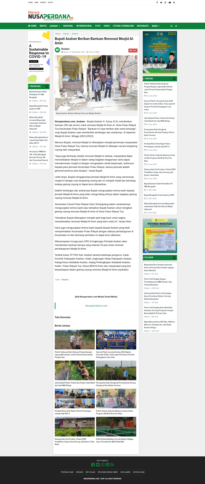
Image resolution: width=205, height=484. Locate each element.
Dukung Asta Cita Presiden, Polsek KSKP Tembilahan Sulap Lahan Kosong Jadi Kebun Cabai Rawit (74, 441)
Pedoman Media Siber (108, 472)
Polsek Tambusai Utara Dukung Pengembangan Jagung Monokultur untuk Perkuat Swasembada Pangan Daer (74, 354)
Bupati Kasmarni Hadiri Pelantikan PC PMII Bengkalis (38, 94)
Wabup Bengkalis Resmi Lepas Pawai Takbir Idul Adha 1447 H (38, 140)
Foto (97, 26)
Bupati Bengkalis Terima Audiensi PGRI (159, 195)
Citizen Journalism (123, 26)
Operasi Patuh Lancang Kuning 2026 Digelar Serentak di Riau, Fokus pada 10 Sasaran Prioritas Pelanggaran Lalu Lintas (115, 354)
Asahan (75, 34)
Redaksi (79, 472)
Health (50, 2)
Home (32, 26)
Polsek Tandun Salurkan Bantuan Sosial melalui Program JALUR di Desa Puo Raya (159, 158)
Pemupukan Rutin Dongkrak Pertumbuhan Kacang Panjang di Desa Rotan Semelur (159, 132)
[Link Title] (93, 465)
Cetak (133, 50)
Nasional (68, 26)
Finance (43, 2)
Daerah (66, 34)
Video (107, 26)
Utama (30, 2)
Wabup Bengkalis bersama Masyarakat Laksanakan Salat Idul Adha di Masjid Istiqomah (37, 123)
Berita (43, 26)
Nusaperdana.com (96, 305)
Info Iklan (90, 472)
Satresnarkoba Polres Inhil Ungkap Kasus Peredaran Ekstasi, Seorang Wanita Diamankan (157, 296)
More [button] (155, 26)
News (36, 2)
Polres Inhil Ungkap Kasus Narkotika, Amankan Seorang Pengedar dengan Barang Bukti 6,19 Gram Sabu (158, 310)
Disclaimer (125, 472)
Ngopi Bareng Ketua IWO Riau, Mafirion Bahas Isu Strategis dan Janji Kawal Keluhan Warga (159, 325)
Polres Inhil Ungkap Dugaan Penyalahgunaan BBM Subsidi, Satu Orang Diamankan (158, 282)
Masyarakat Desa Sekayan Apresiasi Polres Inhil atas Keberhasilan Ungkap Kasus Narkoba (159, 268)
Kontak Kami (138, 472)
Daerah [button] (54, 26)
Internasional (84, 26)
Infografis (143, 26)
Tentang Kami (67, 472)
